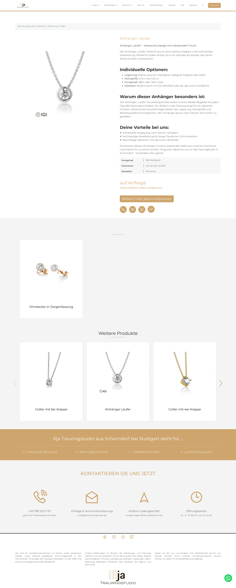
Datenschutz (119, 575)
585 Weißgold (153, 160)
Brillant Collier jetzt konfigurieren (146, 199)
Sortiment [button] (127, 5)
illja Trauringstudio (26, 26)
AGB (109, 575)
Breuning (53, 26)
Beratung (193, 5)
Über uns (140, 5)
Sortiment (42, 26)
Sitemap (102, 575)
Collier (63, 26)
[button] (221, 383)
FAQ (182, 5)
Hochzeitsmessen (156, 5)
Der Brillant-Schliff (155, 166)
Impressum (132, 575)
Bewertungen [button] (110, 5)
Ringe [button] (95, 5)
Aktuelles (171, 5)
